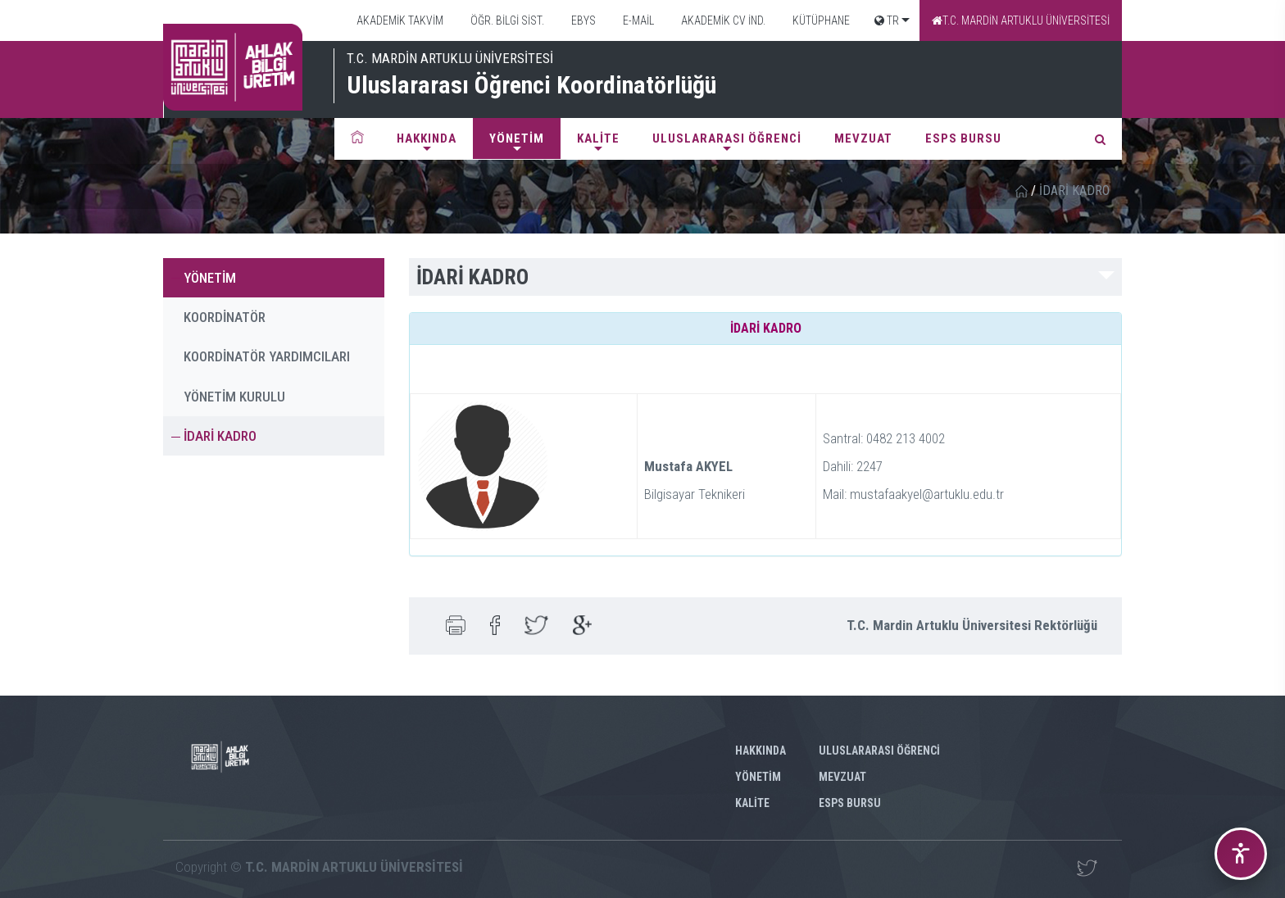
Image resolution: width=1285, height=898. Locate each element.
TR (886, 20)
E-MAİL (637, 20)
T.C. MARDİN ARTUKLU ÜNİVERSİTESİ (1021, 20)
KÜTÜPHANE (820, 20)
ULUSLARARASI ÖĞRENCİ (726, 138)
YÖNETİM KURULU (234, 396)
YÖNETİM (516, 138)
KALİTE (598, 138)
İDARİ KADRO (220, 436)
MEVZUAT (863, 138)
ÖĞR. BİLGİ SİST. (506, 20)
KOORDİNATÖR (225, 317)
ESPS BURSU (963, 138)
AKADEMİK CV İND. (722, 20)
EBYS (582, 20)
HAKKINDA (426, 138)
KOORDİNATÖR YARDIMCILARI (267, 356)
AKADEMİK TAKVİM (398, 20)
